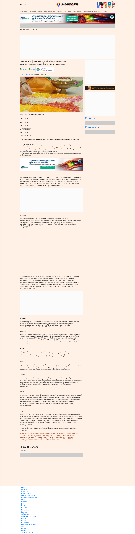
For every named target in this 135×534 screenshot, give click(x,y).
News (25, 11)
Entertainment (88, 11)
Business (59, 11)
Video (23, 526)
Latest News (33, 11)
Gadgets (23, 518)
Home (21, 11)
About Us (24, 489)
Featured (90, 118)
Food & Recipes (26, 508)
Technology (25, 514)
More (104, 11)
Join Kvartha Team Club (29, 498)
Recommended (94, 127)
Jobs (65, 11)
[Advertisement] (67, 47)
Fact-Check (24, 529)
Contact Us (24, 491)
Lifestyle (24, 520)
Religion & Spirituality (28, 524)
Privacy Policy (26, 493)
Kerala (50, 11)
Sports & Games (77, 11)
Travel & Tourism (27, 533)
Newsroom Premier (27, 74)
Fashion (23, 531)
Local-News (97, 11)
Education (24, 512)
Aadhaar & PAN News (28, 516)
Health (69, 11)
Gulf (54, 11)
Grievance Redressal (28, 496)
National (40, 11)
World (45, 11)
